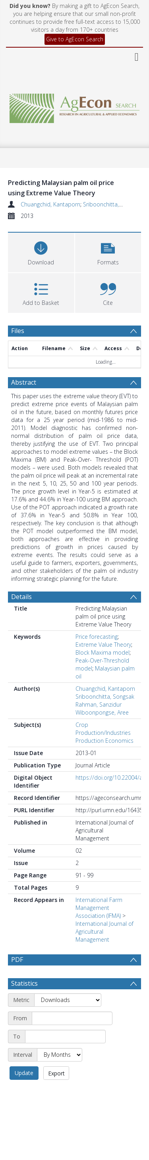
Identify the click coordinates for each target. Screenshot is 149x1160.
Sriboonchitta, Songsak (112, 204)
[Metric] (67, 1019)
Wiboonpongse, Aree (102, 712)
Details (21, 596)
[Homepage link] (75, 106)
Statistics (24, 1002)
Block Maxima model (102, 652)
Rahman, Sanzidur (98, 704)
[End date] (65, 1055)
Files (17, 330)
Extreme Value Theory (103, 644)
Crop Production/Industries (103, 728)
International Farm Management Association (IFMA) (98, 907)
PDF (17, 959)
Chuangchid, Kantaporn (50, 204)
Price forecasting (96, 636)
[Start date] (72, 1037)
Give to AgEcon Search (74, 39)
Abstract (23, 382)
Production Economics (104, 740)
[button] (108, 251)
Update (24, 1092)
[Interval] (59, 1074)
